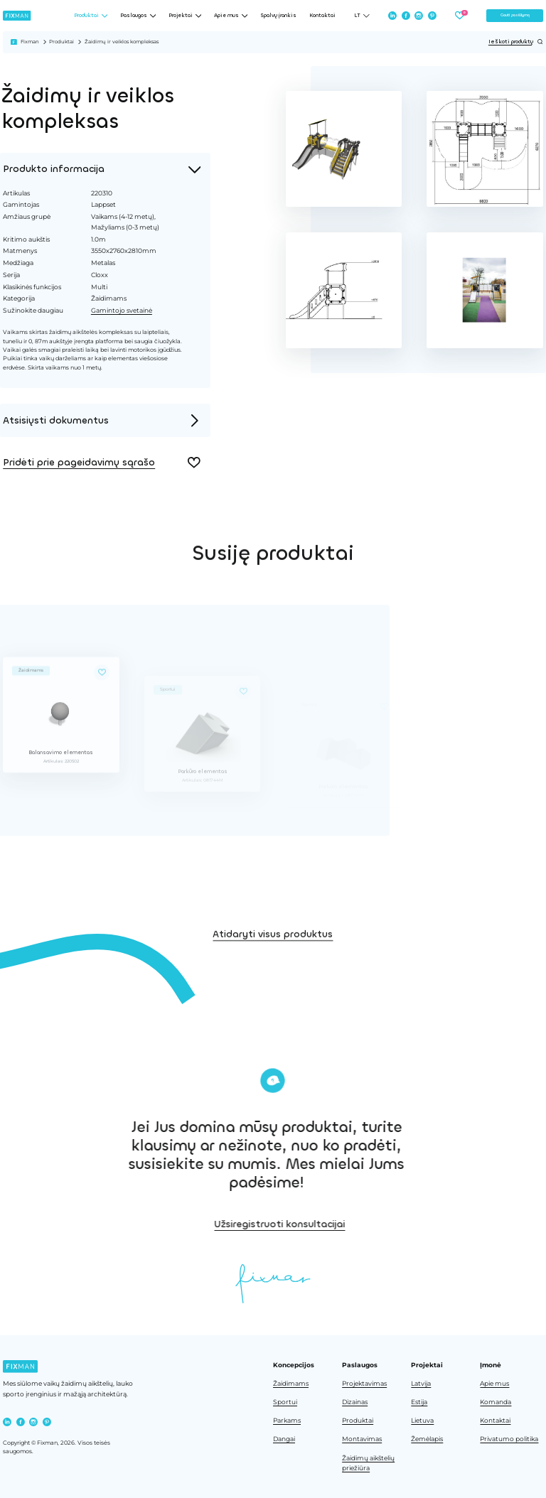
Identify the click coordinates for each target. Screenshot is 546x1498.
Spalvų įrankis (278, 15)
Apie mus (494, 1383)
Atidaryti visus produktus (273, 956)
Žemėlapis (427, 1439)
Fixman (30, 41)
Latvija (421, 1383)
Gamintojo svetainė (120, 310)
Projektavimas (364, 1383)
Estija (419, 1402)
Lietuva (422, 1420)
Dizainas (355, 1402)
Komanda (495, 1402)
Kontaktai (322, 15)
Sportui (285, 1402)
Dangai (284, 1439)
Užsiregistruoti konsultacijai (345, 1224)
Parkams (287, 1420)
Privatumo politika (509, 1439)
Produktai (61, 41)
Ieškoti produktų (515, 42)
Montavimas (362, 1439)
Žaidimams (291, 1383)
